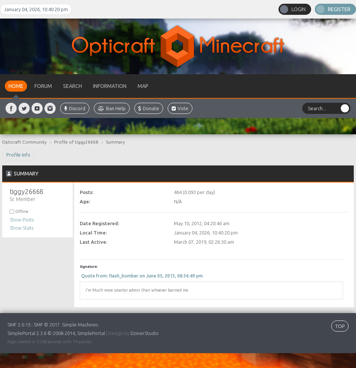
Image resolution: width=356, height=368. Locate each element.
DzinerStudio (145, 333)
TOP (340, 326)
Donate (148, 108)
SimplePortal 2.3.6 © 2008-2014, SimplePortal (56, 333)
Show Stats (21, 227)
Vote (180, 108)
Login (298, 9)
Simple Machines (80, 324)
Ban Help (112, 108)
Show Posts (22, 219)
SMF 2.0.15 (18, 324)
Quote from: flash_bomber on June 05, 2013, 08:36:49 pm (142, 275)
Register (339, 9)
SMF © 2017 (47, 324)
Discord (74, 108)
